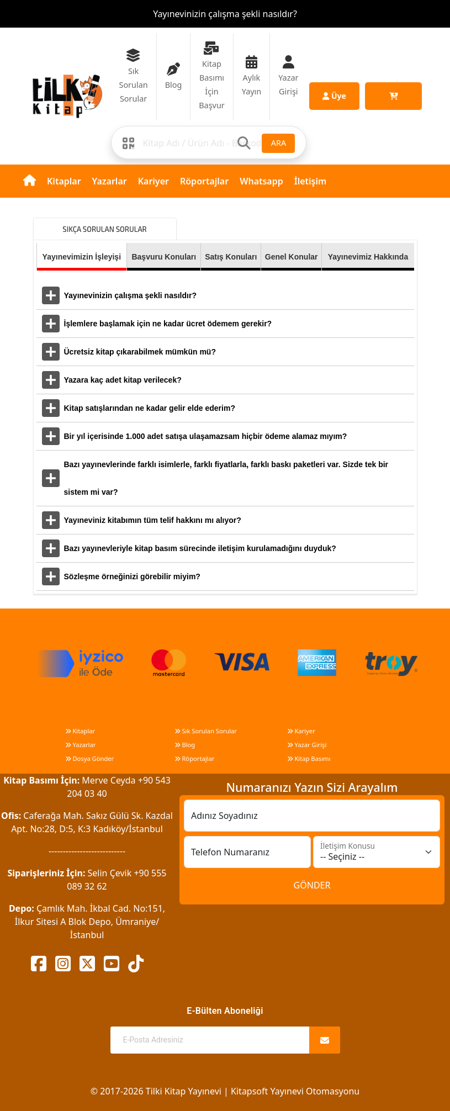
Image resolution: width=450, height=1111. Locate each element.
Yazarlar (109, 181)
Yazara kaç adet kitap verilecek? (123, 379)
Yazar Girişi (307, 744)
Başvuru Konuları (163, 256)
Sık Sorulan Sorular (205, 731)
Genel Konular (291, 256)
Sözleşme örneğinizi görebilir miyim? (132, 576)
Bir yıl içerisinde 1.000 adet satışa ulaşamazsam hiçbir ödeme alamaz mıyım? (205, 436)
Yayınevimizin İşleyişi (82, 256)
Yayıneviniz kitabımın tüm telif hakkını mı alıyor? (152, 520)
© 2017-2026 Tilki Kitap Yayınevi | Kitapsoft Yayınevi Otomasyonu (225, 1091)
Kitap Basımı (309, 758)
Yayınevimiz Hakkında (368, 256)
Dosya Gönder (89, 758)
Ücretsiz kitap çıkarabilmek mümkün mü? (140, 351)
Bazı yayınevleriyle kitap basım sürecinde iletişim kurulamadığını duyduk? (200, 548)
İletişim (310, 181)
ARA (278, 142)
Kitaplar (64, 181)
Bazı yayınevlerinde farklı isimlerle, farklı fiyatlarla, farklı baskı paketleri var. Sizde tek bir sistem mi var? (226, 478)
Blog (184, 744)
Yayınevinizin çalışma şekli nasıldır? (225, 14)
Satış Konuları (231, 256)
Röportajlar (204, 181)
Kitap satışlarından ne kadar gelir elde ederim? (149, 408)
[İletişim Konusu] (376, 852)
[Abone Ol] (324, 1040)
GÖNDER (312, 885)
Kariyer (153, 181)
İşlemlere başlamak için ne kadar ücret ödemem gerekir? (168, 323)
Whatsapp (261, 181)
